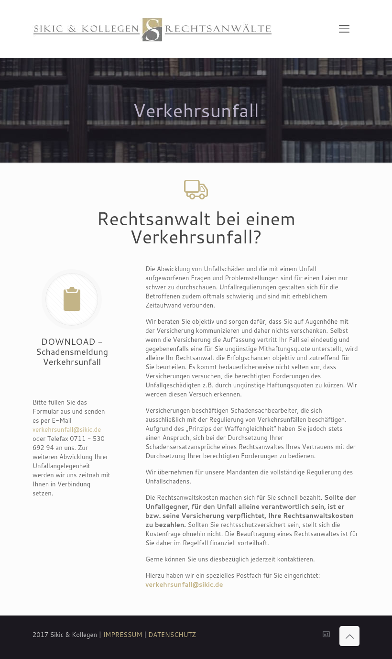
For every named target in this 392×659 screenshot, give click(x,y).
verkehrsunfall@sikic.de (67, 429)
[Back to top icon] (349, 636)
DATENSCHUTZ (172, 634)
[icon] (326, 634)
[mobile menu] (344, 29)
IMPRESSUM (122, 634)
